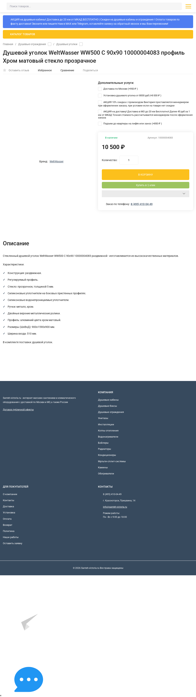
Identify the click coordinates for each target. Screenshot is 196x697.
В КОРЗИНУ (145, 174)
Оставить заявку (12, 543)
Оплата (7, 518)
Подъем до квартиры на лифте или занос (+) (130, 123)
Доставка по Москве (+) (118, 88)
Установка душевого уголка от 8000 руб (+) (129, 95)
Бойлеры (103, 442)
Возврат (7, 525)
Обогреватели (106, 473)
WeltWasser (57, 161)
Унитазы (103, 418)
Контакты (8, 500)
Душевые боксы (107, 405)
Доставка (8, 506)
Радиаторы (104, 448)
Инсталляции (106, 424)
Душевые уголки (66, 44)
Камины (103, 467)
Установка (9, 512)
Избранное (43, 70)
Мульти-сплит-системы (112, 461)
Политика (8, 531)
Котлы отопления (108, 430)
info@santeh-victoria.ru (115, 507)
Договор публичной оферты (18, 409)
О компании (10, 494)
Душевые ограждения (32, 44)
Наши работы (11, 537)
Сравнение (65, 70)
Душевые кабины (108, 399)
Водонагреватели (108, 436)
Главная (8, 44)
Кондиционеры (107, 455)
